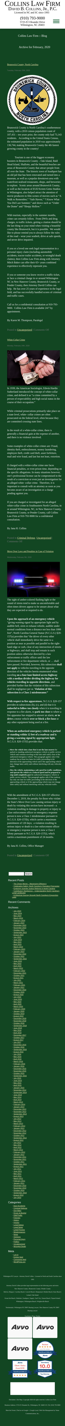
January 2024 (19, 923)
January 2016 (19, 1066)
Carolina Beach (19, 1292)
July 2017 (17, 1042)
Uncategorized (24, 329)
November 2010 (20, 1188)
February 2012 (19, 1152)
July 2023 (17, 937)
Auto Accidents (19, 1206)
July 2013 (17, 1119)
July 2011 (17, 1169)
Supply (32, 1298)
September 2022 (20, 959)
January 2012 (19, 1155)
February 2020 (19, 1009)
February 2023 (19, 949)
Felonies (17, 1218)
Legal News (18, 1227)
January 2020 (19, 1011)
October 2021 (19, 975)
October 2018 (19, 1023)
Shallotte (19, 1298)
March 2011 (18, 1178)
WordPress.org (19, 1262)
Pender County (46, 1289)
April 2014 (17, 1100)
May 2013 (17, 1121)
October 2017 (19, 1037)
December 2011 (20, 1157)
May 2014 (17, 1097)
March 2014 (18, 1102)
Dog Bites (17, 1211)
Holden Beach (48, 1292)
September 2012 (20, 1138)
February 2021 (19, 985)
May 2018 (17, 1030)
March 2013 (18, 1123)
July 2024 (17, 911)
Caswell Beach (30, 1292)
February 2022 (19, 971)
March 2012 (18, 1150)
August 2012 (19, 1140)
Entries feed (18, 1257)
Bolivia (6, 1292)
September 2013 (20, 1114)
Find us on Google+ (23, 1410)
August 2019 (19, 1016)
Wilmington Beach (30, 1301)
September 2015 (20, 1076)
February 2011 (19, 1181)
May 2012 (17, 1145)
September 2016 (20, 1049)
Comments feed (20, 1259)
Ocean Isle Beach (9, 1298)
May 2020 (17, 1002)
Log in (16, 1255)
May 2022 (17, 963)
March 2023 (18, 947)
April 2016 (17, 1059)
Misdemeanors (19, 1232)
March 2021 (18, 983)
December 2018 (20, 1018)
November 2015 (20, 1071)
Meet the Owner (11, 1410)
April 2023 (17, 944)
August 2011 (19, 1166)
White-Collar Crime (16, 339)
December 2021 (20, 973)
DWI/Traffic (18, 1215)
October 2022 (19, 956)
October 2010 (19, 1190)
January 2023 (19, 952)
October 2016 (19, 1047)
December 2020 (20, 990)
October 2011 (19, 1162)
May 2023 (17, 942)
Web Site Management (46, 1410)
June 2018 (18, 1028)
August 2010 (19, 1195)
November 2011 (20, 1159)
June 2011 (18, 1171)
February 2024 (19, 920)
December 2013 (20, 1109)
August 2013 (19, 1116)
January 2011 (19, 1183)
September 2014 (20, 1092)
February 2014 (19, 1104)
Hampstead (39, 1292)
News (16, 1234)
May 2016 (17, 1057)
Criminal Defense (26, 538)
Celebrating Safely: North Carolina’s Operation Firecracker (36, 886)
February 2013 (19, 1126)
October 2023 (19, 930)
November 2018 (20, 1021)
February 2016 (19, 1064)
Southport (26, 1298)
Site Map (19, 1400)
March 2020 (18, 1006)
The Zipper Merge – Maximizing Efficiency (30, 884)
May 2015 (17, 1083)
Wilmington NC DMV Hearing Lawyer (26, 1307)
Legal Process (19, 1230)
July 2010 (17, 1197)
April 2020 (17, 1004)
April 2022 (17, 966)
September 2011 (20, 1164)
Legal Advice (19, 1225)
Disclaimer (12, 1400)
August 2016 (19, 1052)
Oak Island (35, 1295)
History (16, 1220)
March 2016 (18, 1061)
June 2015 (18, 1080)
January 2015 (19, 1088)
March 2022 (18, 968)
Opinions (17, 1237)
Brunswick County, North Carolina (22, 64)
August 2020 (19, 995)
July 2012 (17, 1143)
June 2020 (18, 999)
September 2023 (20, 932)
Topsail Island (55, 1298)
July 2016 (17, 1054)
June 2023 (18, 940)
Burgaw (11, 1292)
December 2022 (20, 954)
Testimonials (9, 1307)
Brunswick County (34, 1289)
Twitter (38, 1316)
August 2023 (19, 935)
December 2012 (20, 1131)
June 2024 (18, 913)
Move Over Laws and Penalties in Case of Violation (30, 551)
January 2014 (19, 1107)
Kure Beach (57, 1292)
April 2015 (17, 1085)
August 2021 (19, 978)
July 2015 (17, 1078)
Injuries (16, 1222)
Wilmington (20, 1301)
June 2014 (18, 1095)
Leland (29, 1295)
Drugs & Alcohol (20, 1213)
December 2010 (20, 1186)
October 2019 (19, 1014)
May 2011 (17, 1174)
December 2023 (20, 925)
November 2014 (20, 1090)
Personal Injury (19, 1239)
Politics (16, 1242)
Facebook (28, 1316)
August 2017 (19, 1040)
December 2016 (20, 1045)
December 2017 (20, 1035)
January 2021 (19, 987)
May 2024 (17, 916)
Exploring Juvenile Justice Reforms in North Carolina (34, 888)
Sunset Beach (46, 1298)
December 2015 (20, 1069)
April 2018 (17, 1033)
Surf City (38, 1298)
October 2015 (19, 1073)
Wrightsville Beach (43, 1301)
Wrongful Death (20, 1246)
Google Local (34, 1410)
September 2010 (20, 1193)
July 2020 (17, 997)
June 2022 (18, 961)
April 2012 (17, 1147)
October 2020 (19, 992)
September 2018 (20, 1026)
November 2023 (20, 928)
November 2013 (20, 1112)
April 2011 (17, 1176)
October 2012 (19, 1135)
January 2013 (19, 1128)
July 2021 (17, 980)
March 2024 (18, 918)
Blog (33, 1316)
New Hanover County (21, 1289)
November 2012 (20, 1133)
